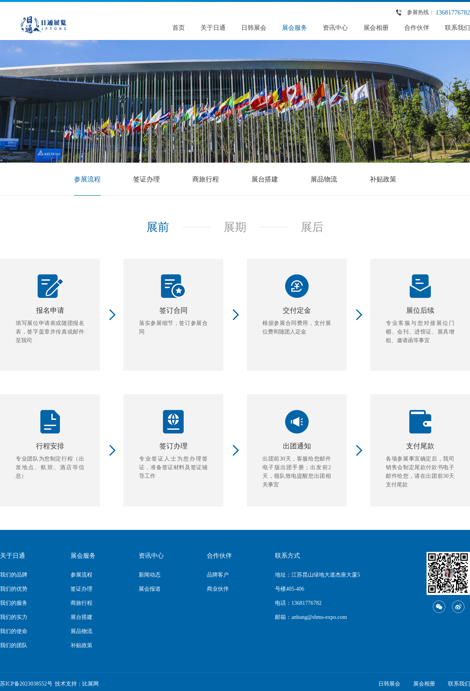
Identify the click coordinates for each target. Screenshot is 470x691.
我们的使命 (13, 632)
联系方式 (287, 556)
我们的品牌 (13, 575)
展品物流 (326, 179)
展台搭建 (265, 179)
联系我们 (457, 27)
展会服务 (294, 27)
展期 (235, 227)
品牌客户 (218, 575)
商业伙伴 (218, 589)
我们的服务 (13, 603)
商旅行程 (205, 179)
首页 (178, 27)
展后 (313, 227)
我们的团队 (13, 646)
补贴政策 (387, 179)
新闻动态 (150, 575)
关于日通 (213, 27)
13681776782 (453, 12)
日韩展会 (253, 27)
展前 (157, 227)
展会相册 (376, 27)
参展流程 (83, 179)
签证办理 (144, 179)
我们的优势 (13, 589)
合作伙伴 (416, 27)
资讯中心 (335, 27)
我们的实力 (13, 617)
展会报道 (150, 589)
